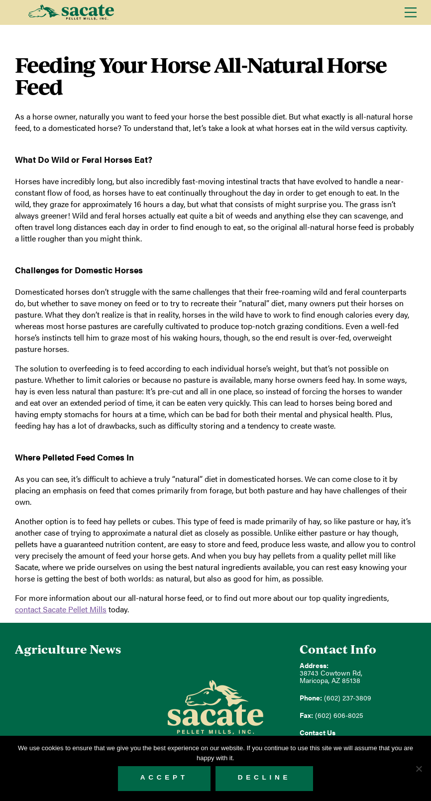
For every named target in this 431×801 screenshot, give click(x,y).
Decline (264, 777)
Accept (164, 777)
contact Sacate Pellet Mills (61, 609)
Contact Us (317, 732)
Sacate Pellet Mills (70, 12)
